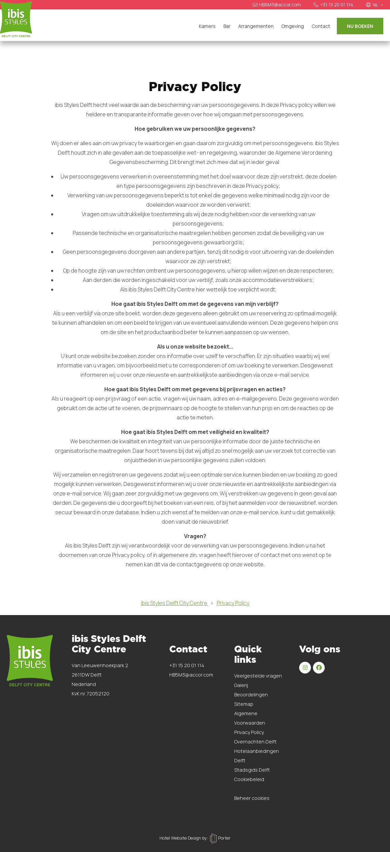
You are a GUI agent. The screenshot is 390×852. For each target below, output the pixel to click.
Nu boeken (360, 26)
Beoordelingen (251, 694)
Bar (227, 26)
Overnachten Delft (255, 741)
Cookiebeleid (249, 779)
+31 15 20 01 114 (333, 5)
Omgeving (292, 26)
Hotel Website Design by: (183, 838)
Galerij (241, 685)
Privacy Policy (249, 732)
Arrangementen (256, 26)
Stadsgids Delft (252, 770)
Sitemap (243, 704)
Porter (220, 838)
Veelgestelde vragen (258, 676)
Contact (321, 26)
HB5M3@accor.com (277, 5)
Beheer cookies (252, 798)
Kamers (207, 26)
